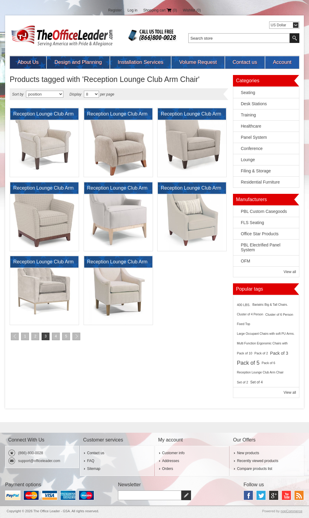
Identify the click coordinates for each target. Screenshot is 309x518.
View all (290, 272)
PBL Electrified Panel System (260, 247)
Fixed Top (243, 324)
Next (76, 336)
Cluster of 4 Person (250, 314)
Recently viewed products (257, 461)
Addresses (170, 461)
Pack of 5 (248, 363)
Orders (167, 469)
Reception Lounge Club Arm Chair (43, 115)
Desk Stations (254, 103)
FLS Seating (252, 222)
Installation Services (140, 62)
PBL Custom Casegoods (264, 211)
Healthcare (251, 126)
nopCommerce (291, 511)
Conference (252, 148)
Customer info (173, 453)
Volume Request (198, 62)
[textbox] (239, 38)
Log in (133, 10)
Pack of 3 (279, 353)
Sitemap (93, 469)
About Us (28, 62)
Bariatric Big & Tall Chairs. (270, 304)
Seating (248, 92)
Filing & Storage (256, 170)
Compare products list (254, 469)
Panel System (254, 137)
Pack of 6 (268, 363)
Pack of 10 (244, 353)
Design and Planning (78, 62)
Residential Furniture (260, 182)
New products (248, 453)
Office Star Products (260, 233)
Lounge (248, 159)
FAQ (90, 461)
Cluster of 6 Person (279, 314)
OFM (245, 261)
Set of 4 (256, 382)
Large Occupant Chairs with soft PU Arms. (266, 333)
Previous (15, 336)
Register (115, 10)
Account (282, 62)
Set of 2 (242, 382)
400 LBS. (243, 305)
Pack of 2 (261, 353)
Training (248, 114)
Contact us (245, 62)
